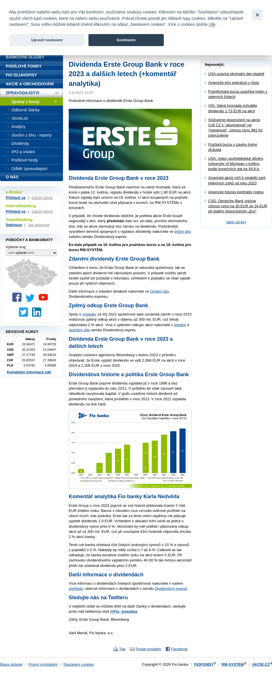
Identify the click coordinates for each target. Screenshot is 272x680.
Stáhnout (14, 225)
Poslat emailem (148, 649)
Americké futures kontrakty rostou (236, 192)
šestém (180, 325)
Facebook (179, 649)
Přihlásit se (15, 198)
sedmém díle (79, 330)
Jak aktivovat (38, 225)
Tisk (122, 649)
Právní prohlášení (43, 664)
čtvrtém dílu (159, 291)
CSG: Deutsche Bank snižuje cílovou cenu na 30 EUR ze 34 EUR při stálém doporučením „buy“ (237, 206)
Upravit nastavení (46, 40)
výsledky (89, 314)
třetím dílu (182, 231)
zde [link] (212, 24)
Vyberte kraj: (16, 247)
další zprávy (236, 222)
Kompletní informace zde (29, 372)
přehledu (76, 588)
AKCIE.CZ (261, 664)
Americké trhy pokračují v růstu (233, 82)
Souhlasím (126, 40)
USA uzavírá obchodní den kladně (236, 74)
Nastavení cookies (79, 664)
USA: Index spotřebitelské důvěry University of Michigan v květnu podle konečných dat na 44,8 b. (235, 163)
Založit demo (42, 198)
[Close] (257, 14)
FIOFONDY (203, 664)
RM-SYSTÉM (233, 664)
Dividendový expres (171, 588)
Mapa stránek (11, 664)
